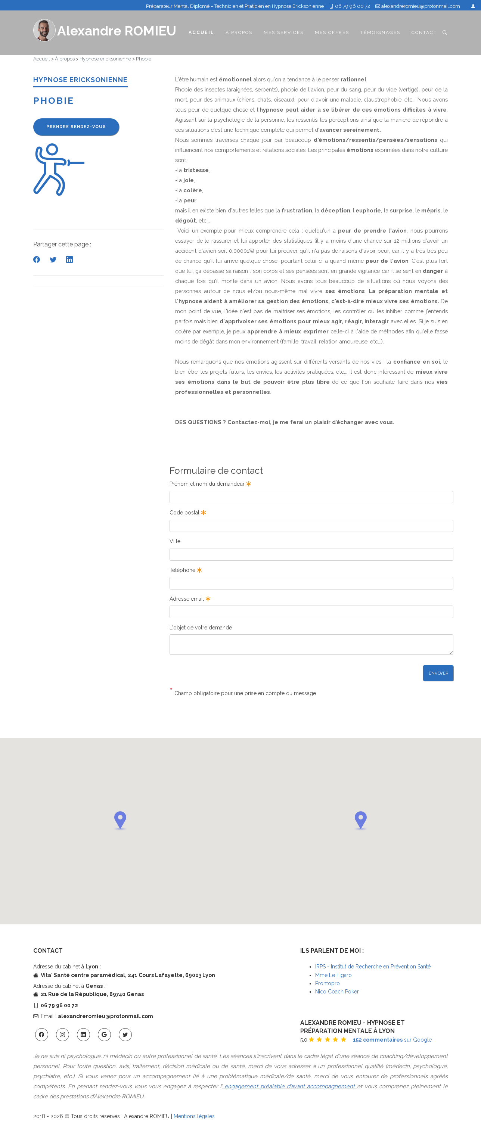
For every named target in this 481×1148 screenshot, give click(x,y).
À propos (239, 32)
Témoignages (380, 32)
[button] (120, 821)
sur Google (392, 1040)
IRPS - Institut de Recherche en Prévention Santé (373, 967)
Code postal (189, 513)
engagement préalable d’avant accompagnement (289, 1086)
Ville (175, 541)
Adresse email (191, 599)
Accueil (201, 32)
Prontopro (327, 983)
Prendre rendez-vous (76, 126)
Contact (424, 32)
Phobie (143, 59)
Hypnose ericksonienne (105, 59)
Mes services (284, 32)
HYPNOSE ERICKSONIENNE (80, 80)
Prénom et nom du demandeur (211, 484)
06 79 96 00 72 (349, 6)
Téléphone (187, 570)
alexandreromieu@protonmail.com (420, 6)
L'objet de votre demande (201, 628)
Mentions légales (194, 1116)
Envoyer (438, 673)
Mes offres (332, 32)
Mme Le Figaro (333, 975)
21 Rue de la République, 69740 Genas (92, 994)
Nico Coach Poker (337, 992)
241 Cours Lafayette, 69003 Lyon (171, 975)
